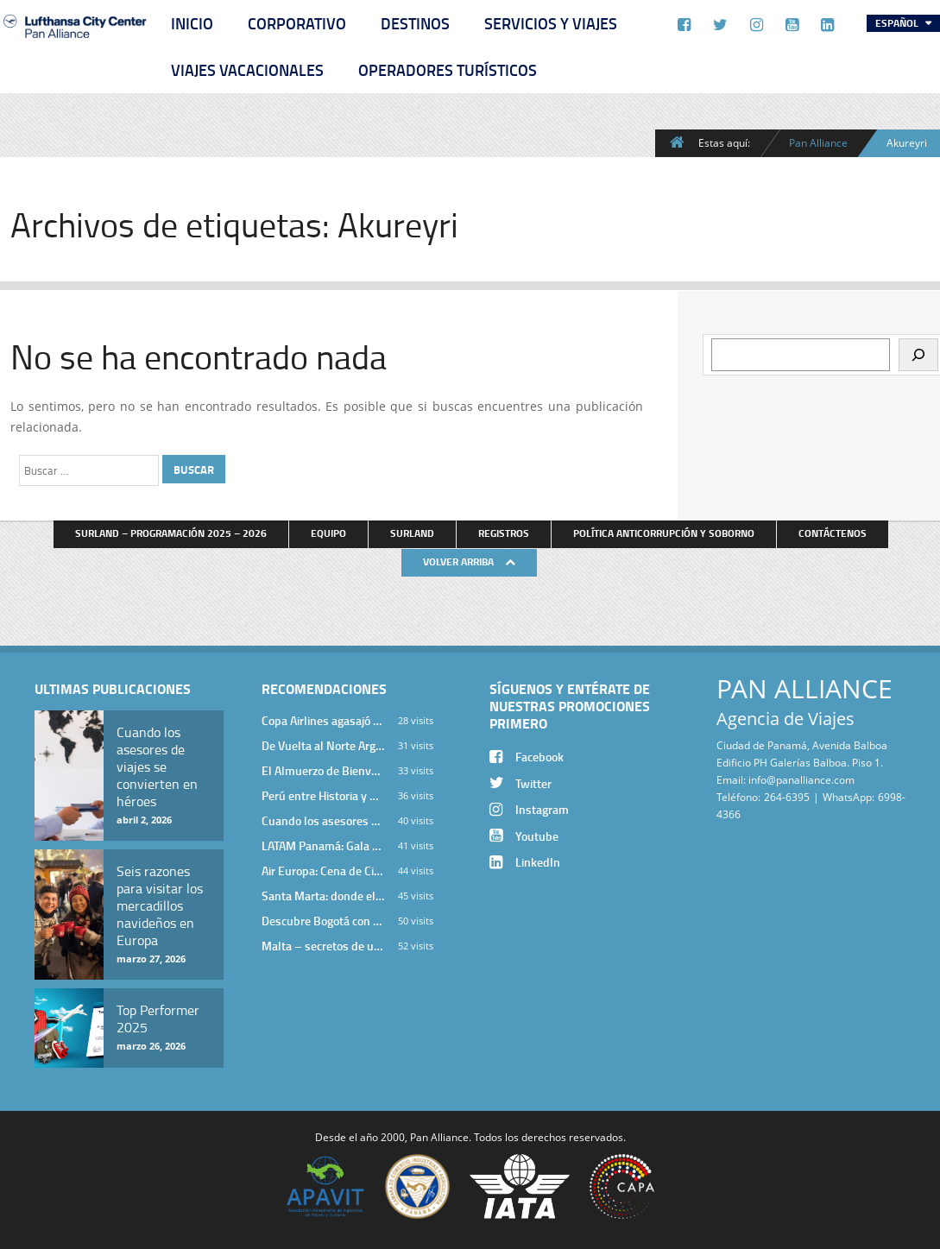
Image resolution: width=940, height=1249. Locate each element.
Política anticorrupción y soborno (663, 533)
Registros (503, 533)
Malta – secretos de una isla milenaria (323, 945)
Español (898, 23)
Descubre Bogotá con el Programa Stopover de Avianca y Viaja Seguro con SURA (323, 920)
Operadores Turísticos (447, 70)
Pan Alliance (818, 142)
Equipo (328, 533)
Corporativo (297, 23)
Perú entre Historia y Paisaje (323, 795)
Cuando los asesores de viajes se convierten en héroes (323, 820)
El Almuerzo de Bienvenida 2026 (323, 770)
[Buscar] (918, 354)
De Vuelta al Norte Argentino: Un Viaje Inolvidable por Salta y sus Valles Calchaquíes (323, 745)
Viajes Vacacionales (247, 70)
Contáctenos (832, 533)
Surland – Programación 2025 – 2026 (171, 533)
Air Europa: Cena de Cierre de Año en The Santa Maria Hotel (323, 870)
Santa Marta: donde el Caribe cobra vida (323, 895)
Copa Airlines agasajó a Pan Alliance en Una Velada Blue (323, 720)
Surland (412, 533)
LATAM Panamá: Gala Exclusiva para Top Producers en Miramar (323, 845)
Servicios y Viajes (550, 23)
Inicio (192, 23)
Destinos (415, 23)
